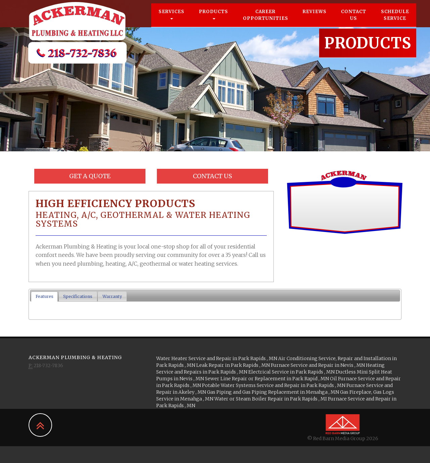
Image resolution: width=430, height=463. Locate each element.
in (217, 358)
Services (171, 20)
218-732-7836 (77, 59)
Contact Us (353, 21)
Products (213, 20)
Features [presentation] (44, 296)
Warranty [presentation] (112, 296)
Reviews (315, 18)
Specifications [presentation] (77, 296)
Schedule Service (395, 21)
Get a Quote (90, 176)
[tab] (44, 297)
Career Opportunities (265, 21)
